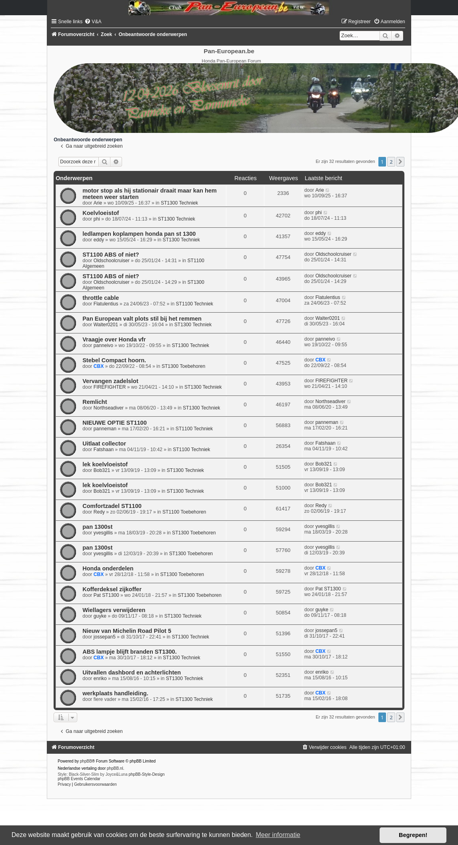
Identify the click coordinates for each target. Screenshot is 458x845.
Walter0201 (106, 324)
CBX (99, 366)
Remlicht (94, 402)
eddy (99, 240)
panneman (105, 429)
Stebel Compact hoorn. (114, 360)
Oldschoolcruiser (112, 260)
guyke (100, 616)
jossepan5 (105, 637)
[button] (400, 162)
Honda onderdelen (107, 568)
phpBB (86, 761)
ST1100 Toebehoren (184, 512)
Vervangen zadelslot (110, 381)
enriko (100, 678)
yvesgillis (103, 533)
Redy (99, 512)
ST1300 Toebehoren (183, 366)
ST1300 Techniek (179, 203)
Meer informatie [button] (278, 834)
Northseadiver (109, 408)
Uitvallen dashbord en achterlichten (131, 672)
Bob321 (102, 470)
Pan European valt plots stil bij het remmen (142, 318)
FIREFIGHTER (110, 387)
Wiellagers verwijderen (113, 610)
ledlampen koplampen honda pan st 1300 (139, 234)
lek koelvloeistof (105, 464)
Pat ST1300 (106, 595)
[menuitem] (92, 21)
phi (97, 219)
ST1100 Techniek (194, 304)
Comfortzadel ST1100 (112, 506)
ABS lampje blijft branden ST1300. (129, 651)
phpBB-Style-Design (146, 774)
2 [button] (391, 161)
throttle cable (100, 298)
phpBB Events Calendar (79, 779)
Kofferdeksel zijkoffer (112, 589)
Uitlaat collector (104, 443)
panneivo (103, 345)
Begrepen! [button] (413, 835)
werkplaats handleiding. (115, 693)
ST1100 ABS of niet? (110, 254)
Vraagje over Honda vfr (114, 339)
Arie (98, 203)
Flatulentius (106, 304)
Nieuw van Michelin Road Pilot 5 (126, 631)
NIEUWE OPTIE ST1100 (114, 422)
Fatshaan (104, 449)
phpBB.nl (115, 768)
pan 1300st (97, 527)
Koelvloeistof (100, 213)
